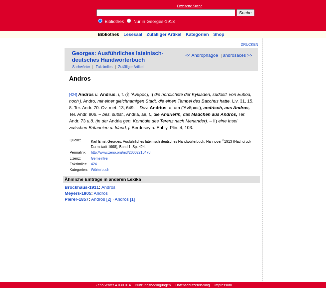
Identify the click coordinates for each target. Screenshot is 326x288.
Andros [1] (125, 199)
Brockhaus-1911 (82, 187)
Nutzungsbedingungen (153, 285)
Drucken (249, 44)
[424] (73, 95)
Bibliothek (111, 21)
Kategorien (197, 34)
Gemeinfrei (99, 158)
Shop (218, 34)
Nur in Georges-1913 (151, 21)
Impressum (223, 285)
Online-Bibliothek (31, 15)
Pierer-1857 (76, 199)
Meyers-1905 (78, 193)
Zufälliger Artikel (164, 34)
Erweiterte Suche (189, 6)
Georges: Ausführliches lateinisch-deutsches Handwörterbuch (117, 56)
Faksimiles (104, 67)
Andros (108, 187)
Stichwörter (81, 67)
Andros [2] (101, 199)
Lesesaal (132, 34)
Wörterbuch (100, 170)
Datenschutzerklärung (192, 285)
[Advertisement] (30, 57)
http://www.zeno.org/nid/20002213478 (120, 152)
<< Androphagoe (201, 55)
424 (94, 164)
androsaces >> (237, 55)
